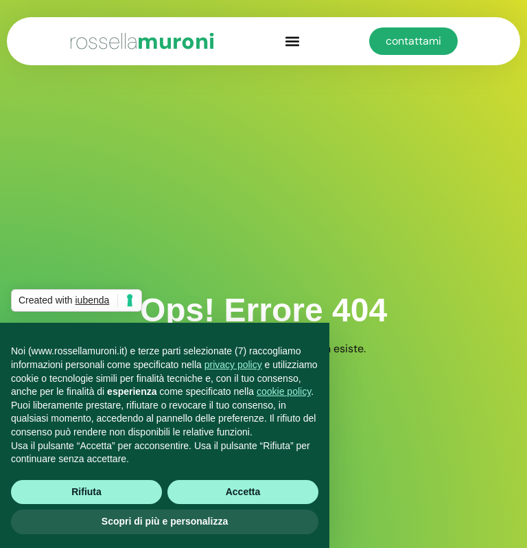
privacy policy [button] (233, 364)
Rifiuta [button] (86, 491)
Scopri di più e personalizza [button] (165, 521)
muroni (142, 41)
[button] (292, 41)
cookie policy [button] (284, 391)
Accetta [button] (243, 491)
